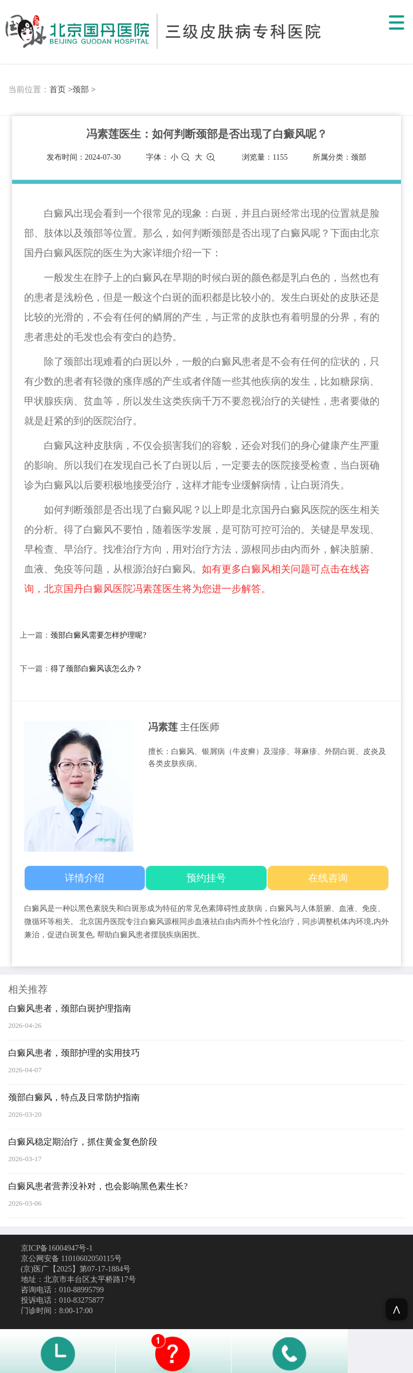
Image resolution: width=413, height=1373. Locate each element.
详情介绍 (84, 878)
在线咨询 (328, 878)
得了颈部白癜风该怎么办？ (96, 669)
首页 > (60, 89)
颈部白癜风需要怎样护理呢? (98, 635)
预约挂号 (206, 878)
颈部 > (83, 89)
